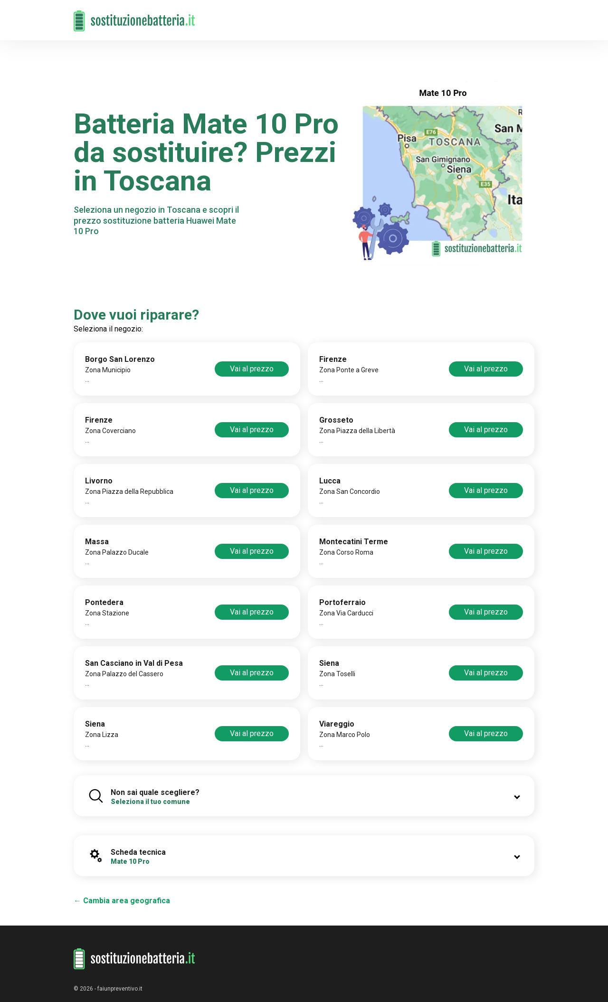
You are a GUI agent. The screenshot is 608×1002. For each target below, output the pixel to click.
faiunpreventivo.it (119, 988)
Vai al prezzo (252, 368)
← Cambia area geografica (122, 900)
